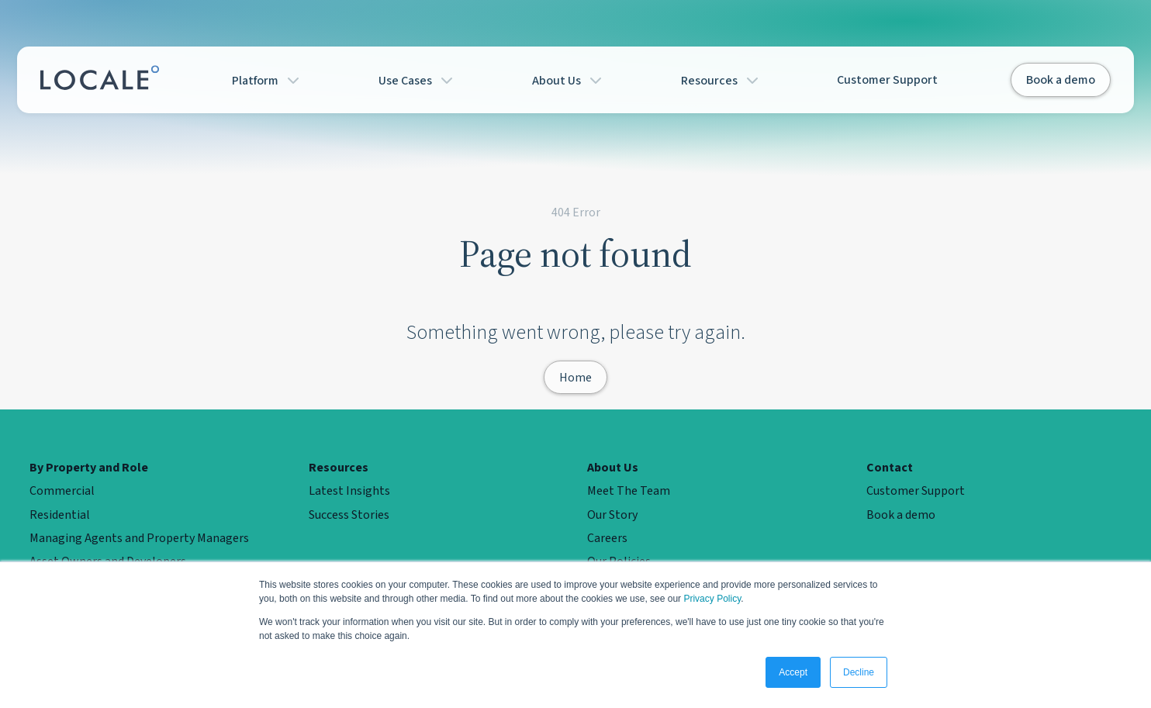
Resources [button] (723, 79)
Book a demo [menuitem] (900, 514)
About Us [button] (570, 79)
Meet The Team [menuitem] (628, 490)
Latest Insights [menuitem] (349, 490)
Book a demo (1060, 79)
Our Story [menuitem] (612, 514)
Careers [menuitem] (607, 538)
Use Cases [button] (418, 79)
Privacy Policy (712, 598)
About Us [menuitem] (612, 467)
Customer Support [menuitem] (915, 490)
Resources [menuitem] (338, 467)
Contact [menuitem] (889, 467)
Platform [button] (269, 79)
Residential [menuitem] (59, 514)
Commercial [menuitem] (62, 490)
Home (575, 376)
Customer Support (887, 79)
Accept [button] (793, 672)
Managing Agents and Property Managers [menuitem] (139, 538)
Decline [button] (858, 672)
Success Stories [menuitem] (349, 514)
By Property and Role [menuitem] (88, 467)
